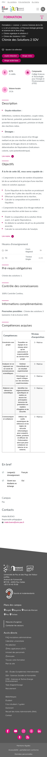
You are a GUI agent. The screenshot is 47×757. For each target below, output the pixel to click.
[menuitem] (8, 731)
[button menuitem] (43, 9)
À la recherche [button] (24, 2)
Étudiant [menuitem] (9, 700)
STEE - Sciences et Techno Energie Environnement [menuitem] (19, 680)
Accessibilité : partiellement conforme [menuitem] (24, 750)
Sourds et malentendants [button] (20, 594)
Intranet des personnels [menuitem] (15, 652)
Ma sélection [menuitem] (11, 645)
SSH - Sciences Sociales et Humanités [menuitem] (21, 675)
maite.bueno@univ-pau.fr (14, 522)
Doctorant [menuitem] (10, 708)
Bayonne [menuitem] (17, 610)
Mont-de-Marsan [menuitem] (30, 610)
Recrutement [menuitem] (11, 688)
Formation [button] (13, 17)
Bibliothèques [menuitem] (11, 697)
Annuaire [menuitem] (10, 656)
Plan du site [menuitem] (10, 663)
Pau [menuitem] (7, 614)
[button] (40, 17)
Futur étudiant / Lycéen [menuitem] (15, 704)
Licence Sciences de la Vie (32, 25)
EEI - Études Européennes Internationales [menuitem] (22, 672)
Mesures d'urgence (14, 622)
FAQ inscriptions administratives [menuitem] (18, 637)
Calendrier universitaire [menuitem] (15, 641)
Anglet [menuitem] (8, 610)
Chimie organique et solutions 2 (16, 33)
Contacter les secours (15, 625)
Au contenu (12, 2)
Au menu (35, 2)
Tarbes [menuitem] (14, 614)
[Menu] (38, 9)
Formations (6, 25)
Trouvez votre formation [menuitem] (15, 660)
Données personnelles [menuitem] (23, 754)
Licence (16, 25)
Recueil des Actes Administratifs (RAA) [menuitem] (21, 711)
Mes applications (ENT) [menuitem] (16, 649)
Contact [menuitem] (9, 715)
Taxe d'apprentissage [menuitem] (14, 685)
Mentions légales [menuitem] (23, 745)
